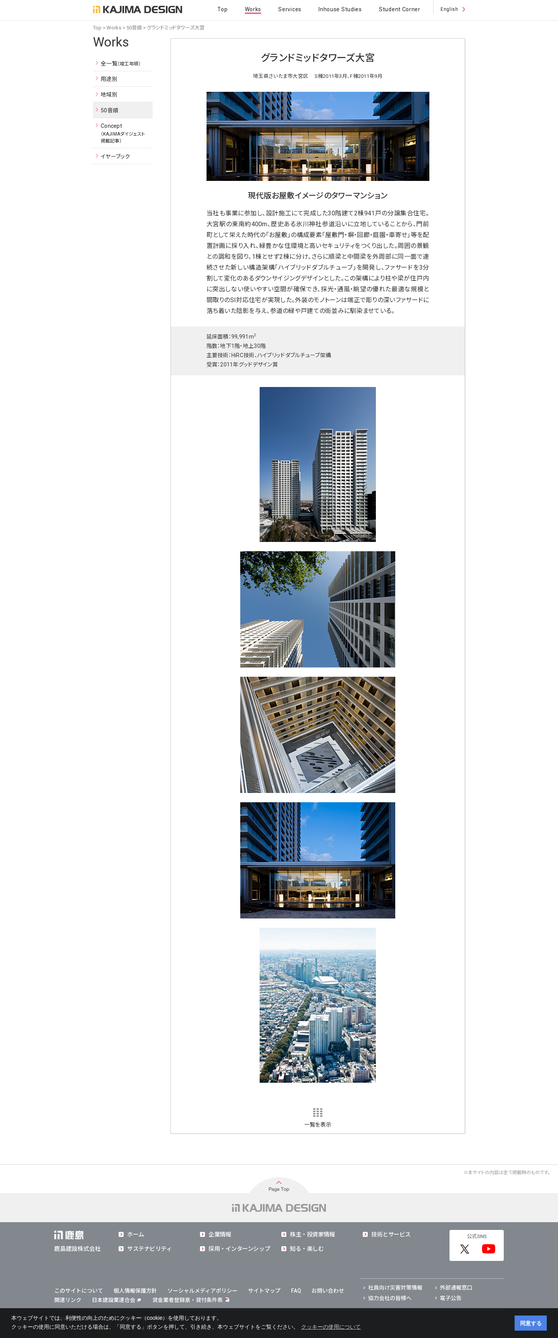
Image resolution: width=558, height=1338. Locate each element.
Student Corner (399, 9)
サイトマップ (264, 1291)
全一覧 (121, 63)
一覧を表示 (317, 1124)
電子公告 (451, 1298)
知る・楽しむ (307, 1248)
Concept (123, 133)
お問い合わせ (328, 1291)
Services (289, 9)
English (449, 9)
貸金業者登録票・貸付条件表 (187, 1300)
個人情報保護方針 (135, 1291)
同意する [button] (531, 1323)
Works (253, 9)
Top (222, 9)
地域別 (109, 94)
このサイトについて (78, 1291)
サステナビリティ (149, 1248)
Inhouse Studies (340, 9)
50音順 (134, 28)
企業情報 (219, 1234)
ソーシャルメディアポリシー (202, 1291)
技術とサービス (391, 1234)
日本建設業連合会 (116, 1300)
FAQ (296, 1291)
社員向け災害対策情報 (395, 1288)
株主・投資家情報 (312, 1234)
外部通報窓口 (456, 1288)
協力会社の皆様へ (390, 1298)
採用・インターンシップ (239, 1248)
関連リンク (67, 1300)
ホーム (135, 1234)
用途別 (109, 79)
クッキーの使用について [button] (331, 1327)
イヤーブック (115, 156)
